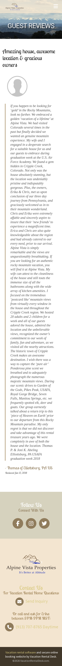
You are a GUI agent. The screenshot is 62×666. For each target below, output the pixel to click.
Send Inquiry (31, 601)
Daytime (31, 626)
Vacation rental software (20, 652)
